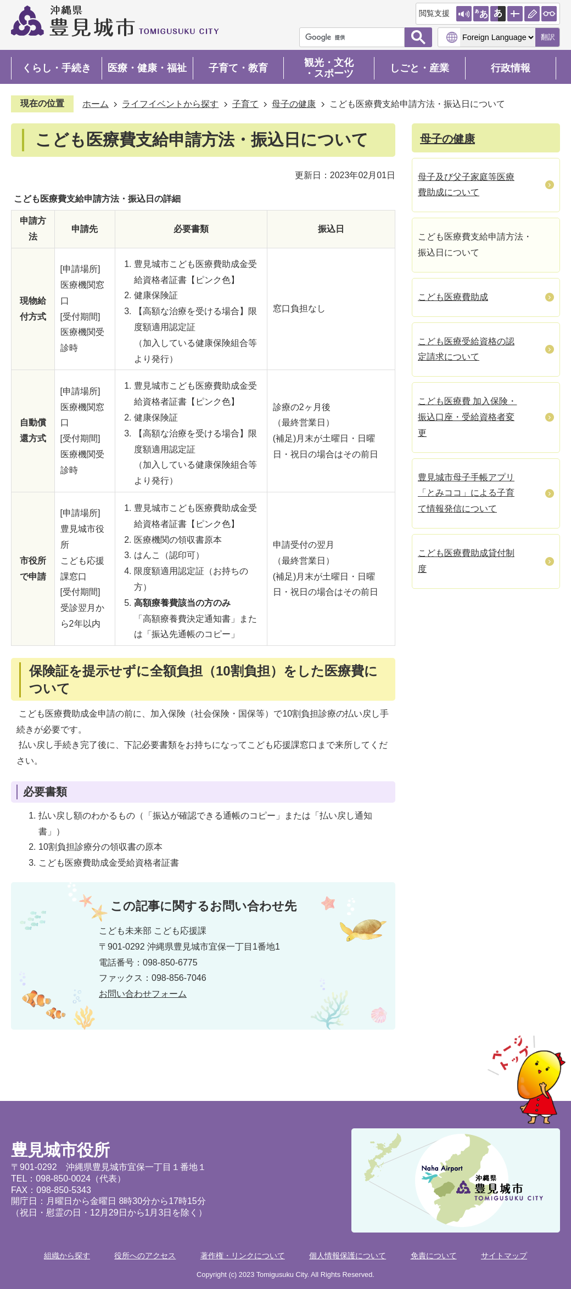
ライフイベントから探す (170, 104)
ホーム (95, 104)
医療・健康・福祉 (147, 68)
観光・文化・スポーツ (329, 68)
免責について (434, 1255)
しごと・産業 (419, 68)
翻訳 (548, 37)
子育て (245, 104)
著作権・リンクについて (242, 1255)
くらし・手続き (56, 68)
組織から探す (67, 1255)
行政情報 (510, 68)
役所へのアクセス (145, 1255)
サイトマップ (504, 1255)
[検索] (354, 37)
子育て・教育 (238, 68)
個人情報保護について (347, 1255)
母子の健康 (294, 104)
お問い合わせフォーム (143, 993)
